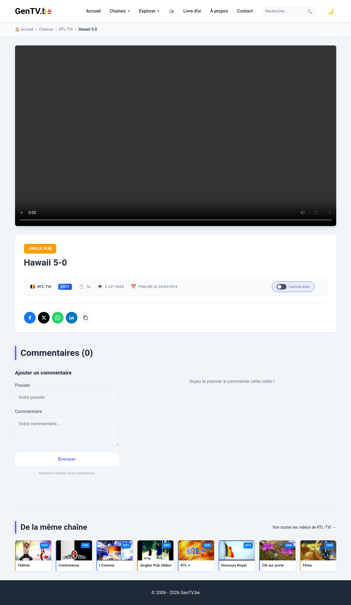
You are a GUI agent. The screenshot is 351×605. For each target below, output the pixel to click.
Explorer (149, 11)
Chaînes (120, 11)
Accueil (93, 11)
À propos (219, 11)
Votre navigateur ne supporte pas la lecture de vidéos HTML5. (175, 135)
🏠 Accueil (24, 29)
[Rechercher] (284, 11)
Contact (245, 11)
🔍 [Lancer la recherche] (309, 11)
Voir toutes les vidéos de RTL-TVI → (304, 527)
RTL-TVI (66, 29)
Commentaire (28, 411)
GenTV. (33, 11)
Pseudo (22, 385)
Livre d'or (192, 11)
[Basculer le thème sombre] (330, 11)
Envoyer (67, 459)
